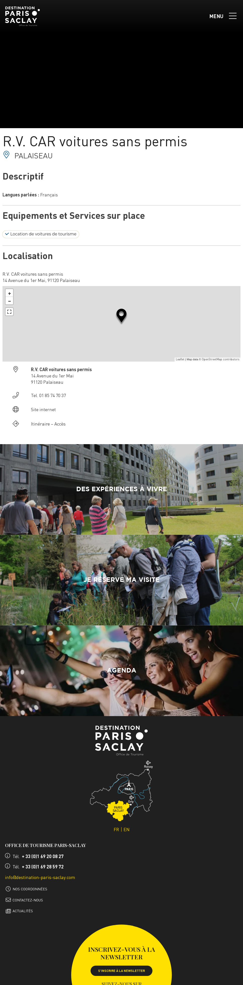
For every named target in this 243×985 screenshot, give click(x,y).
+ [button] (9, 292)
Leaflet (180, 359)
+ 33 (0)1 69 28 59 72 (43, 866)
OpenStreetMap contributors (220, 359)
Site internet (43, 409)
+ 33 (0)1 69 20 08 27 (43, 856)
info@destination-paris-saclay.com (40, 877)
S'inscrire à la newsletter (121, 971)
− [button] (9, 300)
